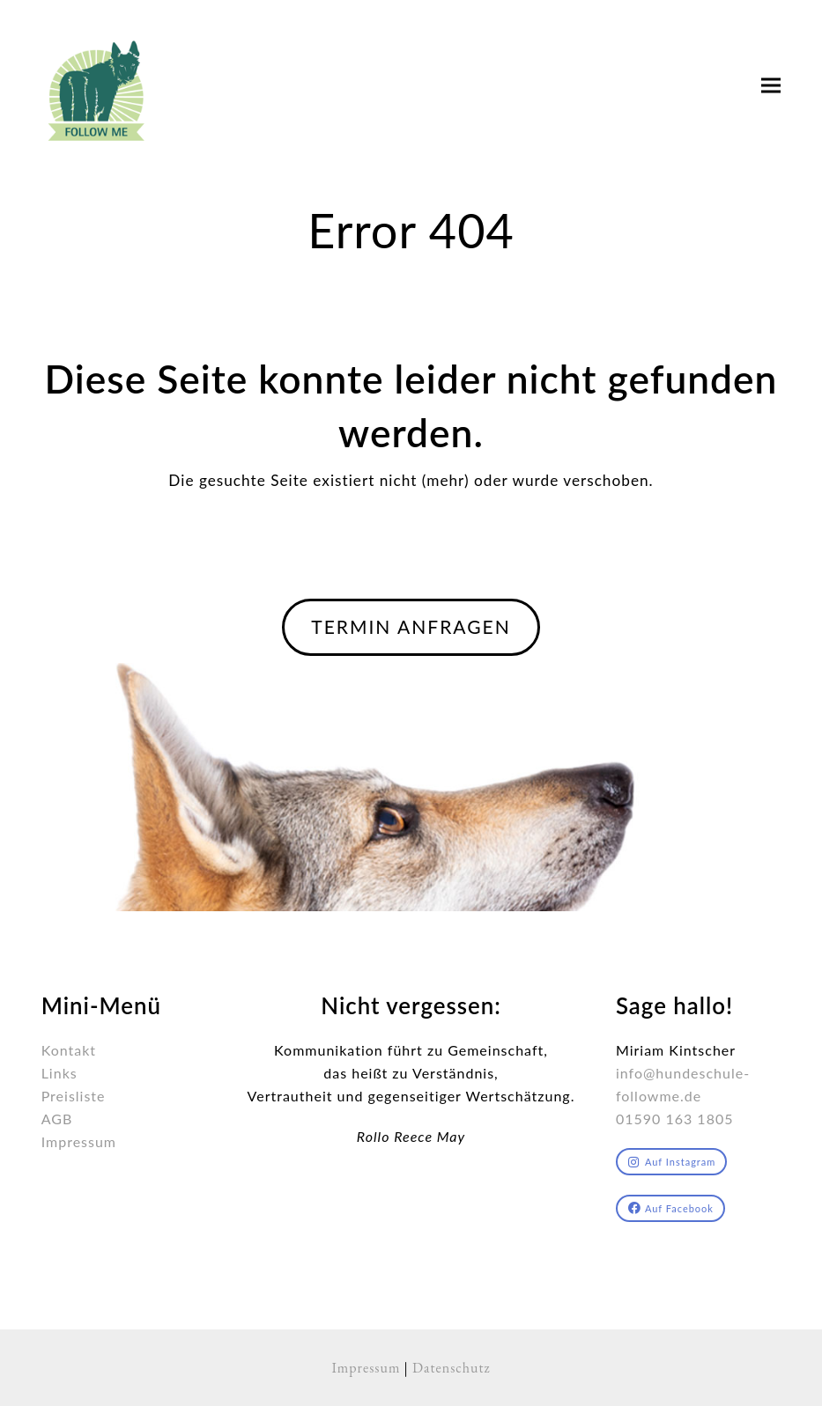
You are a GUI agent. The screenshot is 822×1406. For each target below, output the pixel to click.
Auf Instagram (671, 1161)
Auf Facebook (671, 1208)
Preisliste (73, 1095)
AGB (57, 1118)
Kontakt (68, 1050)
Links (59, 1072)
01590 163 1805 (675, 1118)
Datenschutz (451, 1367)
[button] (771, 85)
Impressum (78, 1141)
